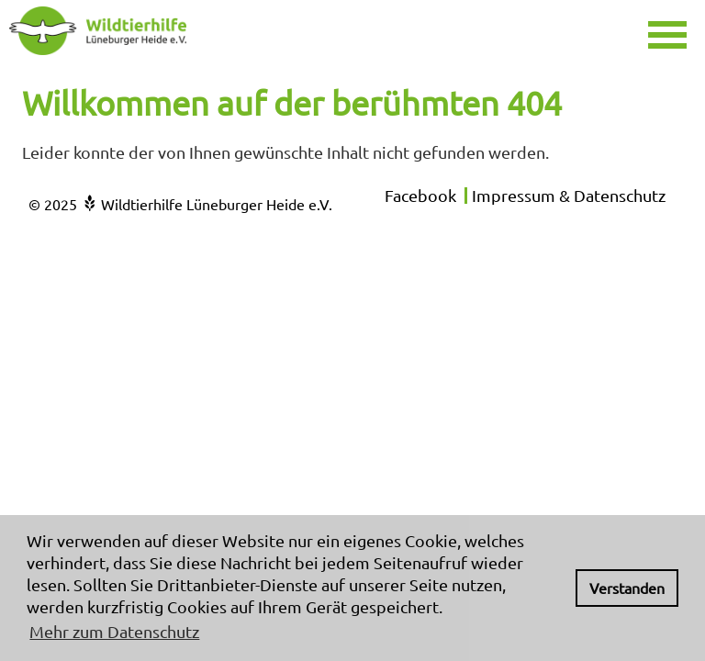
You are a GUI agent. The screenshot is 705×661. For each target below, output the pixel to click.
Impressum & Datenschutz (569, 195)
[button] (674, 32)
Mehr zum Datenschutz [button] (114, 631)
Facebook (420, 195)
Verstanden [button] (627, 587)
